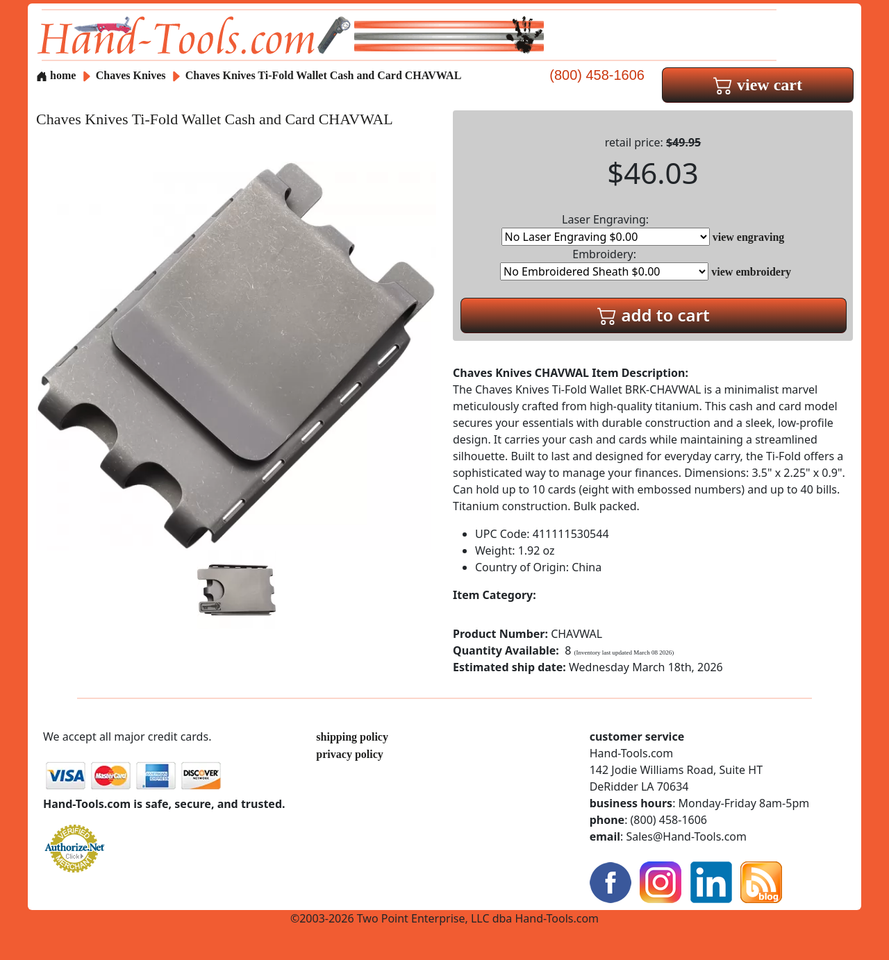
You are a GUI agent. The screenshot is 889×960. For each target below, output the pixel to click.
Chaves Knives (132, 75)
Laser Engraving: (605, 229)
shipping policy (352, 737)
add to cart (653, 314)
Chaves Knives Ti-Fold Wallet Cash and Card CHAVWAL (323, 75)
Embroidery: (604, 263)
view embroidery (751, 272)
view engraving (749, 237)
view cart (757, 84)
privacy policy (349, 754)
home (56, 75)
